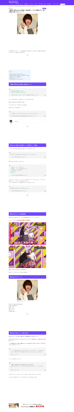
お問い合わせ (49, 4)
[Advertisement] (27, 43)
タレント (21, 4)
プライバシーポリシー (56, 4)
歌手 (44, 4)
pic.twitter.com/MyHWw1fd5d (20, 92)
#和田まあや (13, 92)
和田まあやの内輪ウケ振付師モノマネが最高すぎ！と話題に (19, 75)
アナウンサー (12, 4)
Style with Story (13, 2)
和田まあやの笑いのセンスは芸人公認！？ (17, 79)
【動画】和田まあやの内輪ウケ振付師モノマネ (17, 74)
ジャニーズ (31, 4)
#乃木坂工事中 (21, 91)
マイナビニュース (23, 301)
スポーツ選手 (41, 4)
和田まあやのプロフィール (14, 78)
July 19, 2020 (35, 95)
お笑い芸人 (26, 4)
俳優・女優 (16, 4)
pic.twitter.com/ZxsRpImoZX (33, 113)
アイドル (35, 4)
